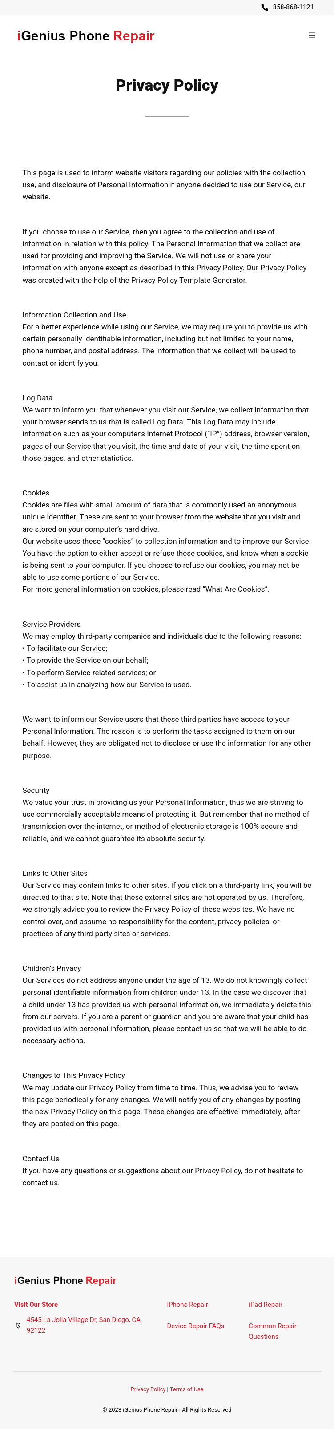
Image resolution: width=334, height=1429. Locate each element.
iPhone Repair (187, 1305)
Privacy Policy (148, 1389)
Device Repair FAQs (196, 1326)
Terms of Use (187, 1389)
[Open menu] (311, 35)
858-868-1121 (293, 7)
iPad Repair (265, 1305)
